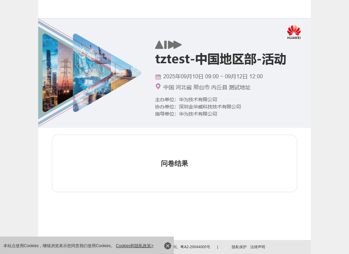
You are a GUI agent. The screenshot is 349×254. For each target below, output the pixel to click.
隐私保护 (239, 247)
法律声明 (257, 247)
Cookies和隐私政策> (134, 245)
